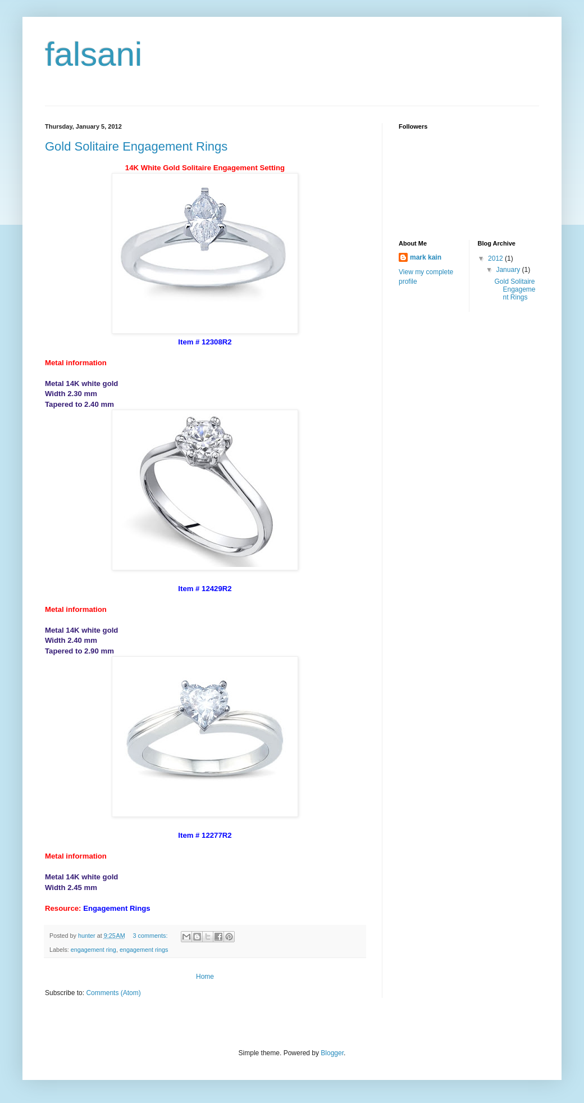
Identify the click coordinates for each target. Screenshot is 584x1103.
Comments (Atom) (113, 993)
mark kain (425, 257)
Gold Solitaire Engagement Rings (136, 146)
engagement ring (93, 949)
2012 (496, 258)
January (509, 270)
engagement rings (144, 949)
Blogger (332, 1053)
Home (205, 977)
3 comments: (151, 935)
